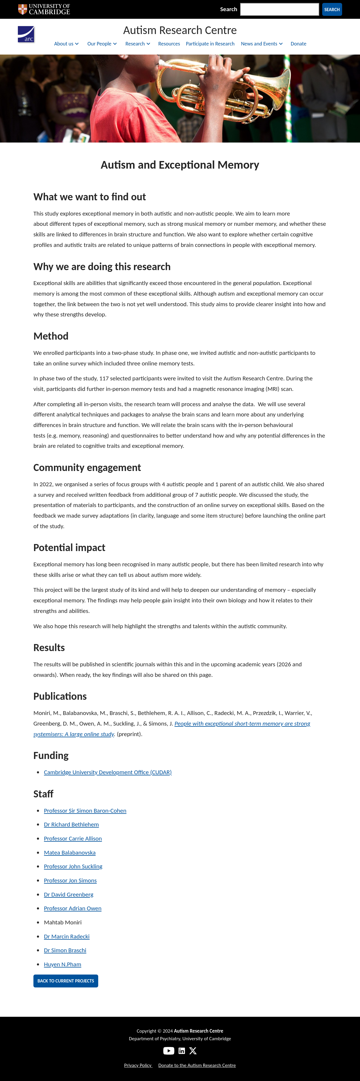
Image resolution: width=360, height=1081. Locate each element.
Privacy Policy (138, 1065)
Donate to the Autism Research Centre (197, 1065)
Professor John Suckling (73, 866)
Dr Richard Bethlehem (71, 824)
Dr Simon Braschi (65, 950)
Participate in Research (210, 43)
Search (228, 9)
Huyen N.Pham (62, 964)
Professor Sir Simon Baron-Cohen (85, 810)
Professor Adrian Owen (72, 908)
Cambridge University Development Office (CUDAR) (108, 772)
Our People (102, 43)
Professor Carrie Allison (73, 838)
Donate (298, 43)
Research (138, 43)
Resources (169, 43)
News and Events (262, 43)
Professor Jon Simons (70, 880)
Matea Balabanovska (70, 852)
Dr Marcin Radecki (67, 936)
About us (67, 43)
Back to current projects (66, 981)
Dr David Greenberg (68, 894)
